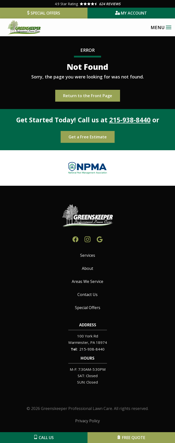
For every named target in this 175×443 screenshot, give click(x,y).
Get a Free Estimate (88, 137)
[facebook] (75, 239)
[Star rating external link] (87, 4)
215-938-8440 (130, 119)
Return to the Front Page (87, 95)
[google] (100, 239)
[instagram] (87, 239)
